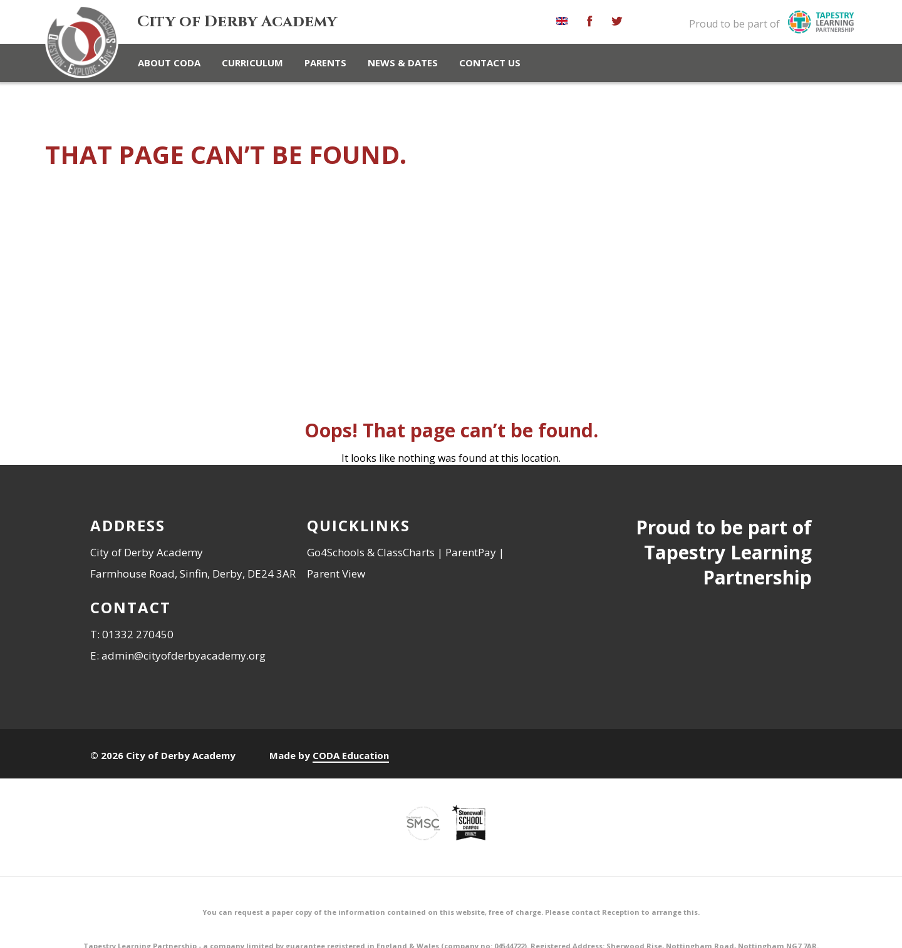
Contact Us (490, 62)
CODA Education (351, 753)
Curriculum (252, 62)
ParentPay (470, 550)
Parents (325, 62)
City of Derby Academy (237, 21)
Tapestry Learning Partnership (728, 562)
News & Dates (403, 62)
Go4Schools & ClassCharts (371, 550)
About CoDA (169, 62)
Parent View (336, 571)
